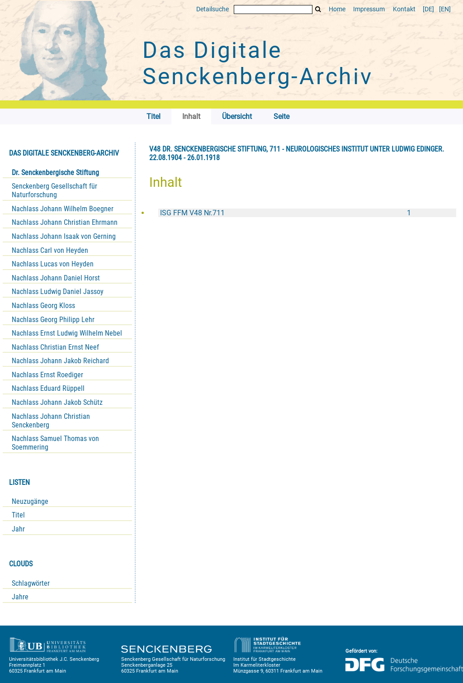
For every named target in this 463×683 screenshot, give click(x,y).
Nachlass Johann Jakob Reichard (60, 360)
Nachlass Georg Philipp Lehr (53, 319)
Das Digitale (257, 63)
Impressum (369, 9)
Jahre (20, 597)
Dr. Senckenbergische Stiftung (55, 172)
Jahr (18, 529)
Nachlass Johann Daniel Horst (56, 278)
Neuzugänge (30, 501)
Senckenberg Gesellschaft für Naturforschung (54, 190)
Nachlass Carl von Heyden (50, 250)
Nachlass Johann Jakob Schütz (57, 402)
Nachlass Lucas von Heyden (53, 264)
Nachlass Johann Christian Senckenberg (51, 420)
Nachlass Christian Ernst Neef (55, 347)
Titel (18, 515)
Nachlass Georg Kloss (43, 305)
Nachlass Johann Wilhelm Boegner (62, 208)
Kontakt (404, 9)
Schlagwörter (31, 583)
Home (337, 9)
